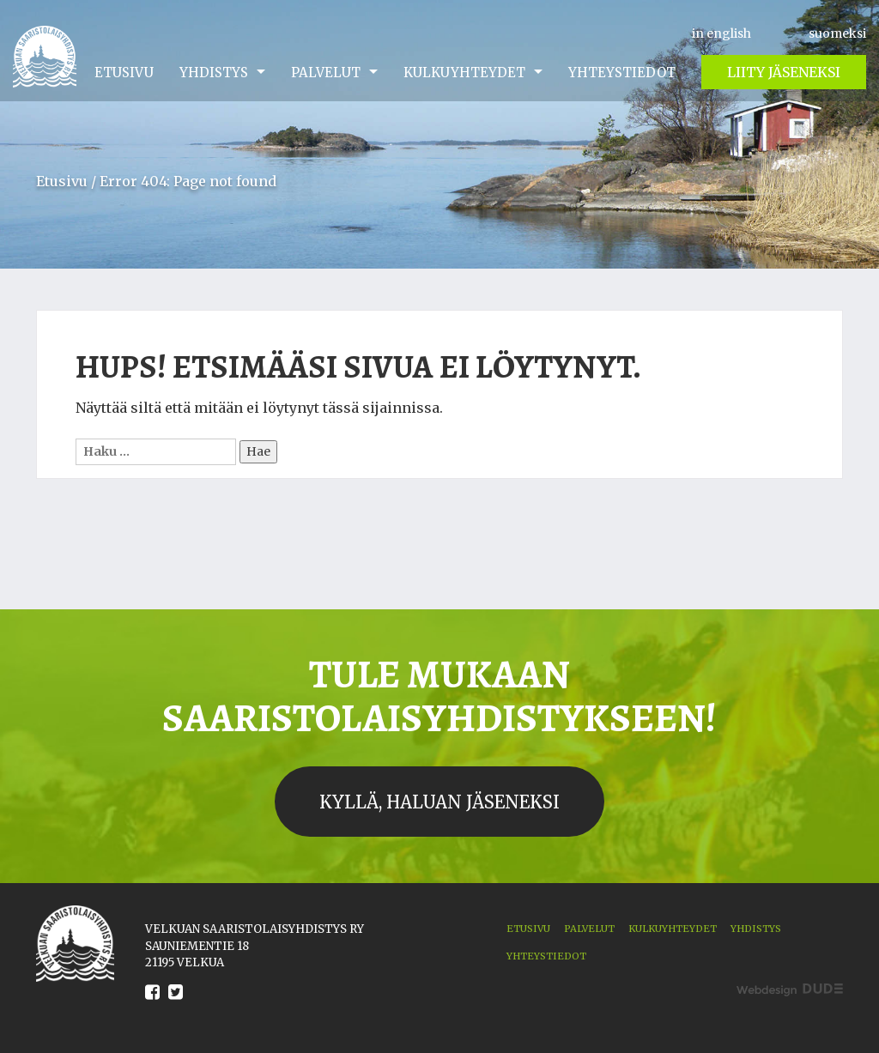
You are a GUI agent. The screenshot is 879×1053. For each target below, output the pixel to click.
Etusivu (124, 72)
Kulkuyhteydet (464, 72)
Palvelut (326, 72)
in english (721, 33)
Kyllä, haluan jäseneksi (439, 802)
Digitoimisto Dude (790, 989)
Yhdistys (213, 72)
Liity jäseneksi (783, 72)
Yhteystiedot (622, 72)
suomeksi (837, 33)
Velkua (44, 57)
